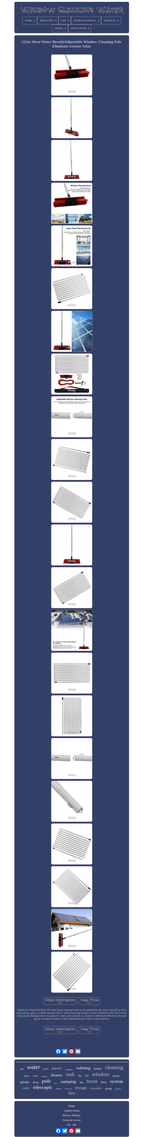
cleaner (56, 1075)
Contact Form (71, 1110)
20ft (80, 1076)
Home (71, 1106)
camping (68, 1082)
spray (26, 1076)
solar (26, 1088)
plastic (24, 1082)
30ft (81, 1082)
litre (71, 1093)
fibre (22, 1069)
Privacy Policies (72, 1115)
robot (35, 1075)
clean (35, 1082)
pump (108, 1088)
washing (68, 1088)
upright (115, 1076)
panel (57, 1068)
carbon (118, 1088)
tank (70, 1074)
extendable (96, 1088)
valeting (83, 1068)
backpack (69, 1069)
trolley (98, 1068)
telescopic (42, 1087)
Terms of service (72, 1120)
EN (69, 1124)
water (33, 1067)
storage (81, 1087)
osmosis (44, 1076)
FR (74, 1124)
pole (46, 1081)
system (116, 1081)
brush (92, 1081)
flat (87, 1075)
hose (104, 1082)
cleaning (114, 1067)
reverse (58, 1089)
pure (46, 1068)
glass (55, 1083)
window (100, 1074)
